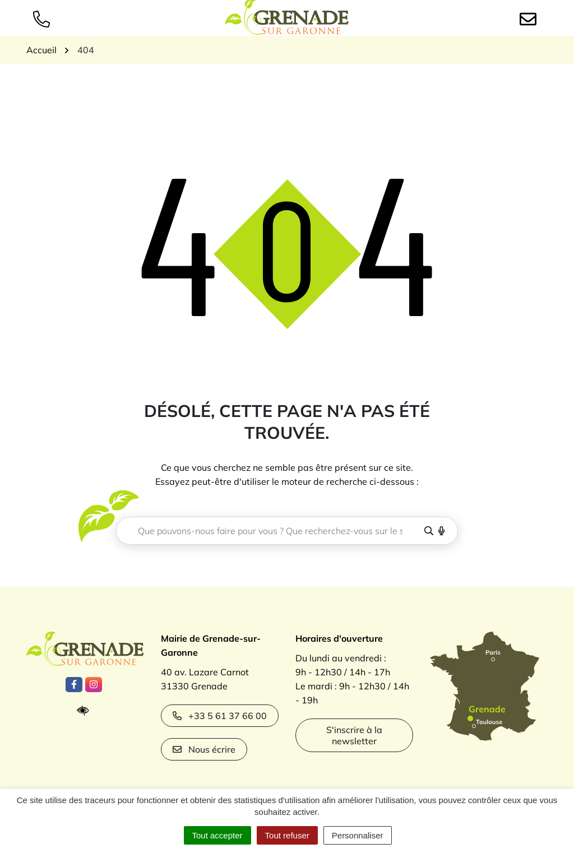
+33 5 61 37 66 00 (220, 715)
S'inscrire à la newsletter (354, 735)
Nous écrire (204, 749)
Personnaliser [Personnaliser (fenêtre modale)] (357, 835)
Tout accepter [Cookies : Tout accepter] (217, 835)
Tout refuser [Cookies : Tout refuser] (287, 835)
